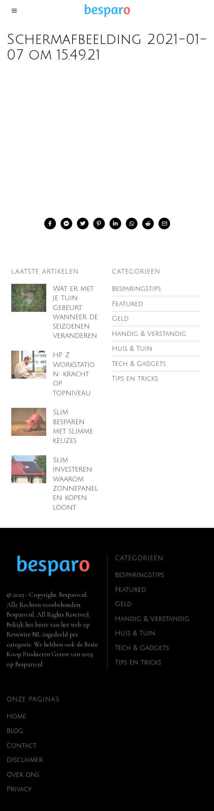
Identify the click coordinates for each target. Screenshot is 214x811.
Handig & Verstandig (152, 609)
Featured (130, 580)
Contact (22, 735)
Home (16, 706)
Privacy (19, 779)
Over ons (23, 765)
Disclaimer (25, 750)
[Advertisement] (107, 133)
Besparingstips (139, 565)
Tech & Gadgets (142, 638)
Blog (15, 721)
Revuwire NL (24, 624)
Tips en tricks (138, 653)
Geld (123, 594)
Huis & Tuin (135, 623)
